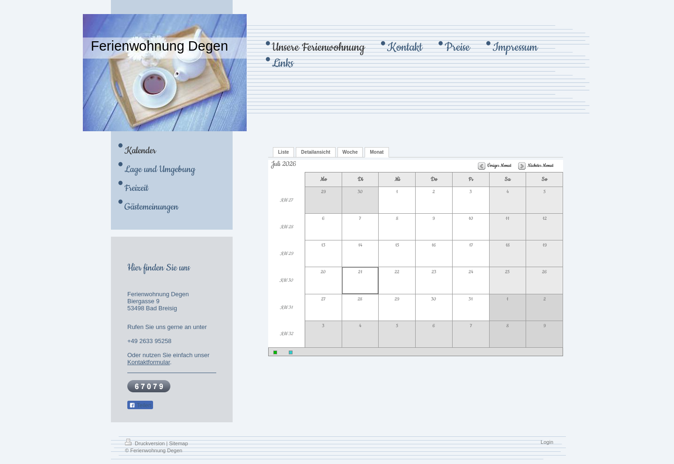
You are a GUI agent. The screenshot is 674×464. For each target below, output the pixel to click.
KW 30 (286, 280)
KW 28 (286, 227)
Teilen (140, 405)
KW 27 (286, 200)
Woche (350, 152)
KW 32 (286, 334)
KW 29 (286, 254)
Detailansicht (315, 152)
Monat (376, 152)
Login (547, 442)
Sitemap (178, 443)
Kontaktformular (148, 362)
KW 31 (286, 308)
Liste (283, 152)
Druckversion (145, 443)
